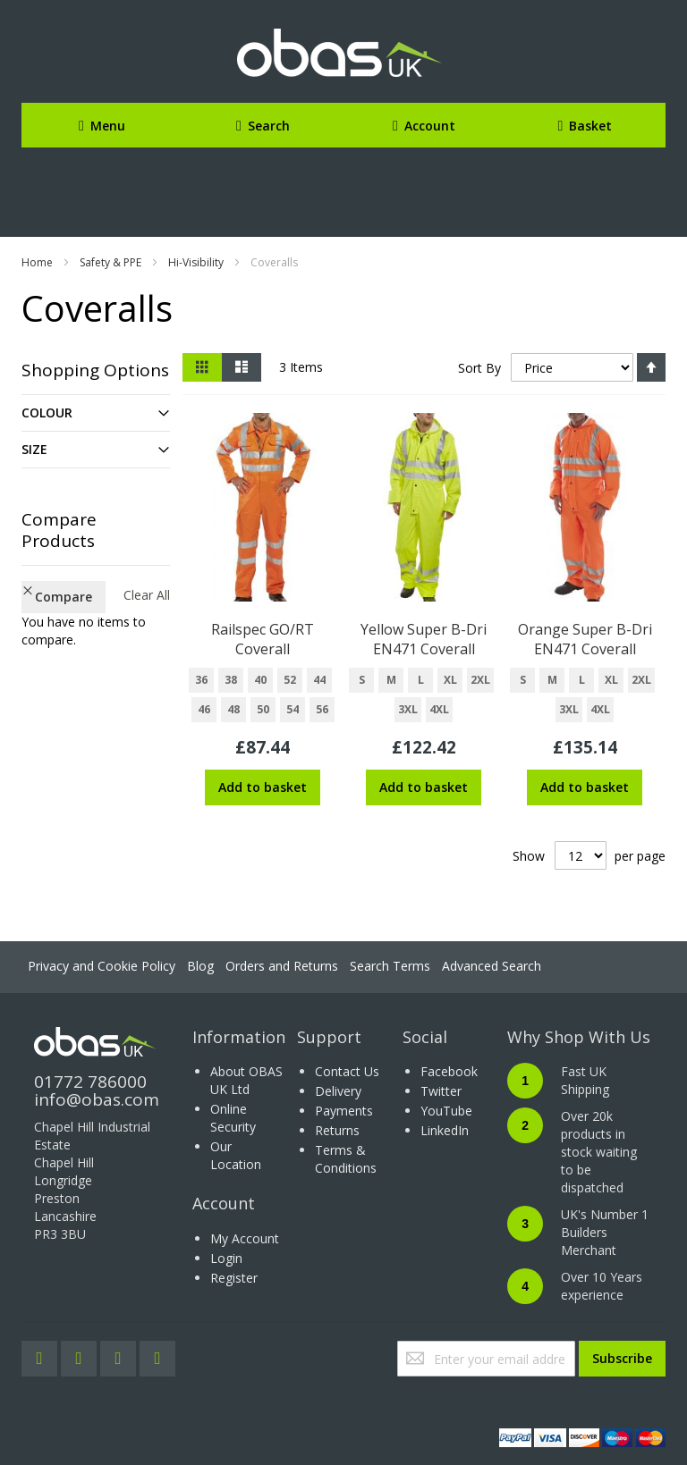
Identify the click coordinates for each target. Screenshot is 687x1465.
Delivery (338, 1090)
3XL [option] (408, 709)
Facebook (449, 1071)
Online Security (233, 1117)
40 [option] (260, 679)
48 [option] (233, 709)
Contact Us (347, 1071)
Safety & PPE (110, 262)
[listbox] (262, 697)
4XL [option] (439, 709)
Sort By (479, 367)
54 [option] (292, 709)
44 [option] (319, 679)
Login (226, 1258)
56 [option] (322, 709)
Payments (344, 1110)
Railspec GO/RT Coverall (262, 639)
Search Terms (390, 965)
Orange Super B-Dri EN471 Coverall (585, 639)
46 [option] (204, 709)
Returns (337, 1130)
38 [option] (231, 679)
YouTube (446, 1110)
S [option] (362, 679)
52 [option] (290, 679)
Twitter (441, 1090)
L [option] (421, 679)
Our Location (235, 1155)
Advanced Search (491, 965)
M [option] (391, 679)
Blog (200, 965)
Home (37, 262)
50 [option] (263, 709)
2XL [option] (480, 679)
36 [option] (201, 679)
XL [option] (450, 679)
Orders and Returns (281, 965)
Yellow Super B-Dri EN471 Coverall (423, 639)
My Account (244, 1238)
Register (234, 1277)
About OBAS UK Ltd (246, 1080)
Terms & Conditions (346, 1158)
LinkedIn (444, 1130)
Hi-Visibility (196, 262)
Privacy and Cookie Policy (101, 965)
